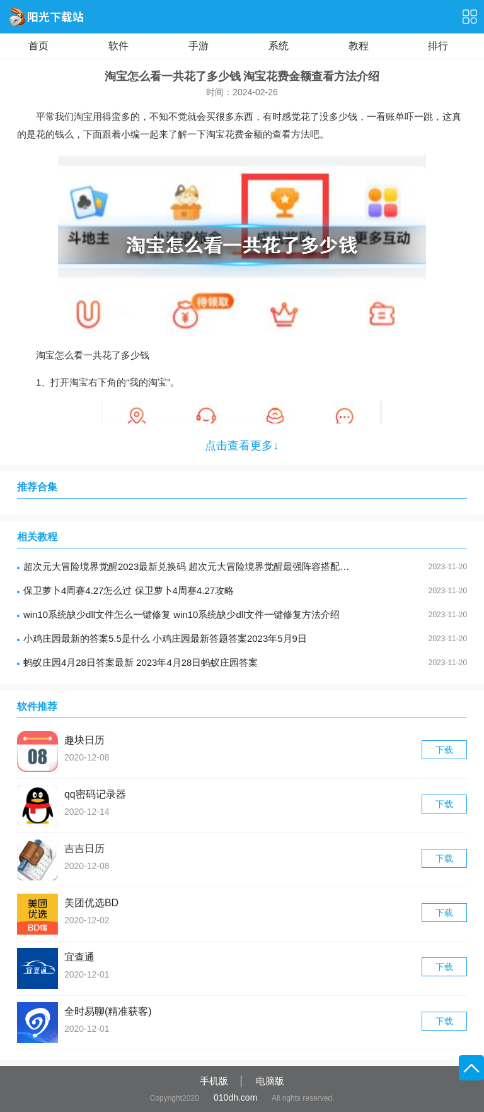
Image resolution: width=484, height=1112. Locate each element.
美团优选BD (91, 902)
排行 (438, 45)
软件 (118, 45)
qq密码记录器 (95, 794)
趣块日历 (84, 740)
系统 (278, 45)
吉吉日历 (84, 848)
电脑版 (270, 1080)
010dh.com (235, 1097)
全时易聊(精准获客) (108, 1011)
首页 (38, 45)
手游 (198, 45)
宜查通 (79, 957)
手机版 (214, 1080)
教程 (359, 45)
